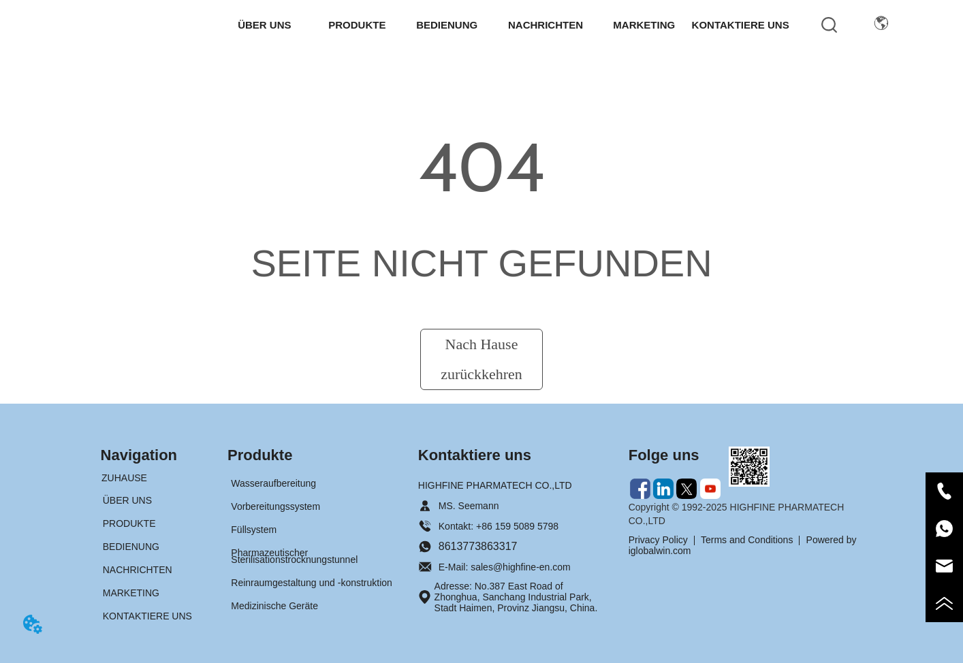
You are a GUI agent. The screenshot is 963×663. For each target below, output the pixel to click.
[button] (264, 25)
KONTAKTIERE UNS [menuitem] (740, 25)
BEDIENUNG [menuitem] (446, 25)
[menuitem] (264, 24)
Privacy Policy (658, 539)
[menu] (506, 24)
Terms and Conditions (747, 539)
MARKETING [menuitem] (644, 25)
